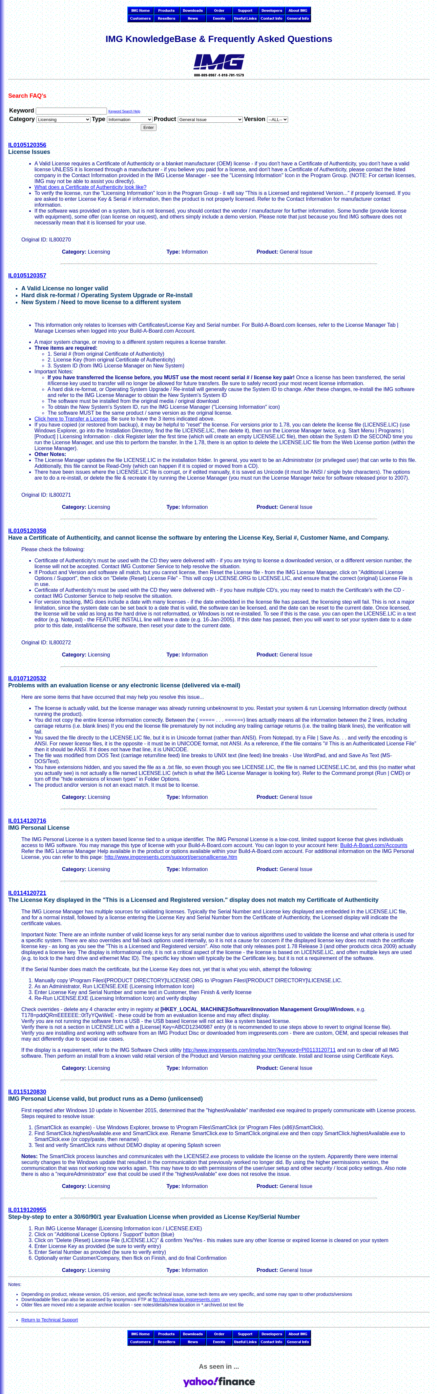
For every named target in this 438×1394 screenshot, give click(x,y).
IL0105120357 (27, 275)
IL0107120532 (27, 678)
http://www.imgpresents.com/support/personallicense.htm (170, 857)
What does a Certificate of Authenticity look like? (90, 187)
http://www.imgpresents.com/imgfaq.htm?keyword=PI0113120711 (259, 1050)
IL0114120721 (27, 893)
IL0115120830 (27, 1092)
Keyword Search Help (124, 111)
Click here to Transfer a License (71, 419)
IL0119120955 (27, 1210)
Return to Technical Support (49, 1319)
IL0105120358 (27, 531)
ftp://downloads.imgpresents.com (186, 1299)
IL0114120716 (27, 821)
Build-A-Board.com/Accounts (373, 845)
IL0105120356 (27, 145)
